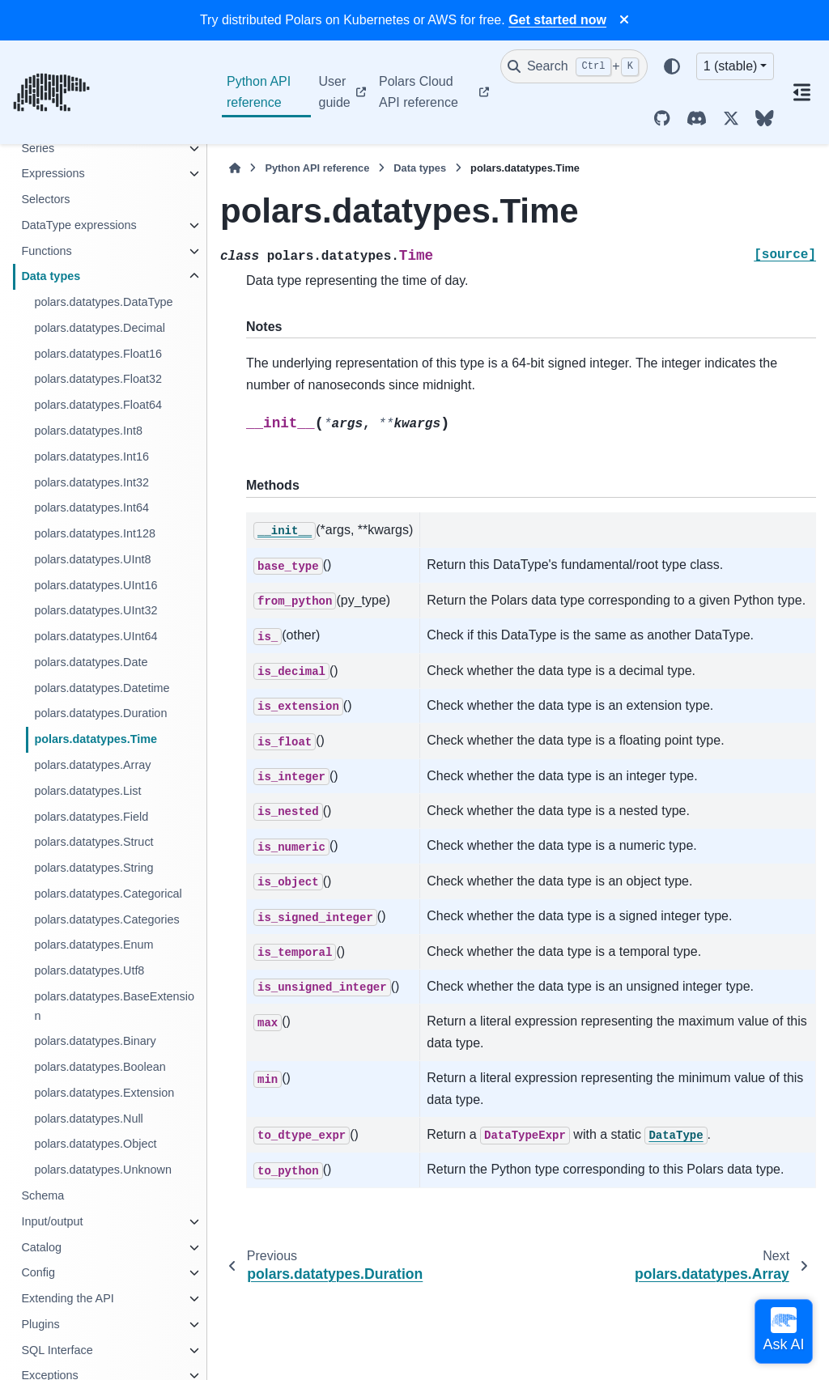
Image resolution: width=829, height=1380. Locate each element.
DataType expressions (78, 225)
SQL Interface (56, 1350)
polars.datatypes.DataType (103, 301)
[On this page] (801, 92)
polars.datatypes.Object (95, 1143)
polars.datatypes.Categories (106, 919)
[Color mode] (672, 66)
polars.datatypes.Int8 (88, 430)
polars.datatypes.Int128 (94, 533)
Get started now (557, 20)
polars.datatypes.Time (95, 738)
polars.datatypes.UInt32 (95, 610)
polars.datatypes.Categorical (107, 893)
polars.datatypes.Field (91, 816)
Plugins (40, 1324)
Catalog (41, 1247)
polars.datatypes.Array (92, 764)
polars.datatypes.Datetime (101, 688)
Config (38, 1272)
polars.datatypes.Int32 (91, 482)
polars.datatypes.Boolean (99, 1066)
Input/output (52, 1221)
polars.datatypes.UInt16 (95, 585)
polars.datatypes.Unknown (103, 1169)
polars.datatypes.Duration (100, 713)
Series (37, 148)
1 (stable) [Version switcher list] (731, 66)
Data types (50, 276)
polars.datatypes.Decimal (99, 327)
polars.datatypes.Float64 (98, 404)
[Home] (234, 167)
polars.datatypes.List (87, 790)
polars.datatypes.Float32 (98, 378)
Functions (46, 250)
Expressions (52, 173)
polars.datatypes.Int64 (91, 507)
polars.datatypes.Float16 (98, 353)
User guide (335, 91)
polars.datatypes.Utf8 (89, 970)
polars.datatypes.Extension (104, 1092)
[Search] (574, 66)
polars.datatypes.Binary (94, 1040)
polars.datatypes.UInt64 (95, 636)
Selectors (45, 199)
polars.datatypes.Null (88, 1118)
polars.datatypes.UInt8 (92, 559)
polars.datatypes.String (93, 867)
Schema (42, 1195)
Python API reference (259, 91)
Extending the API (67, 1298)
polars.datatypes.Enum (93, 944)
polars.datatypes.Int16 (91, 456)
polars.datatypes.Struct (93, 841)
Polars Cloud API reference (418, 91)
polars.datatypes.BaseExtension (114, 1006)
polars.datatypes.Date (90, 662)
